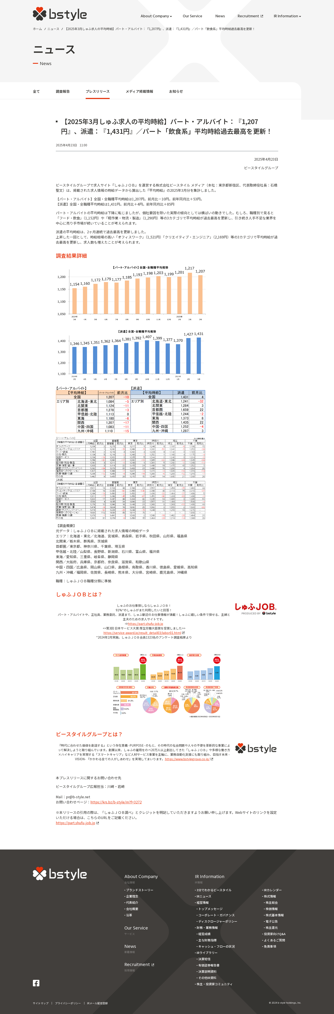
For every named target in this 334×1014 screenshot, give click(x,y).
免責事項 (270, 946)
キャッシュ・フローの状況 (216, 946)
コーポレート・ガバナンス (216, 915)
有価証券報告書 (209, 965)
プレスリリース (98, 91)
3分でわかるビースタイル (214, 890)
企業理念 (132, 896)
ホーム (37, 29)
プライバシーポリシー (68, 1003)
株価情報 (272, 909)
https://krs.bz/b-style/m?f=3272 (116, 802)
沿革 (129, 915)
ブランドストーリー (139, 890)
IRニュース (204, 896)
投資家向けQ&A (275, 934)
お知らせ (176, 91)
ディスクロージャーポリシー (217, 921)
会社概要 (132, 909)
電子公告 (272, 921)
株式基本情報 (275, 915)
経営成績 (204, 934)
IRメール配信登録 (97, 1003)
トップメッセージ (210, 909)
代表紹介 (132, 902)
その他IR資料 (207, 978)
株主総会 (272, 902)
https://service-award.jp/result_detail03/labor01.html (144, 633)
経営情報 (203, 902)
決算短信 (204, 959)
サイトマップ (40, 1003)
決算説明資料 (207, 971)
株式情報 (270, 896)
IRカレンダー (273, 890)
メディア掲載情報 (139, 91)
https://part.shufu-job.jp (145, 623)
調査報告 (63, 91)
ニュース (53, 29)
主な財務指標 (207, 940)
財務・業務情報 (207, 927)
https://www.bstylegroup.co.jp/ (189, 759)
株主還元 (272, 927)
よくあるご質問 (274, 940)
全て (36, 91)
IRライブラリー (207, 952)
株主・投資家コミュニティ (215, 984)
